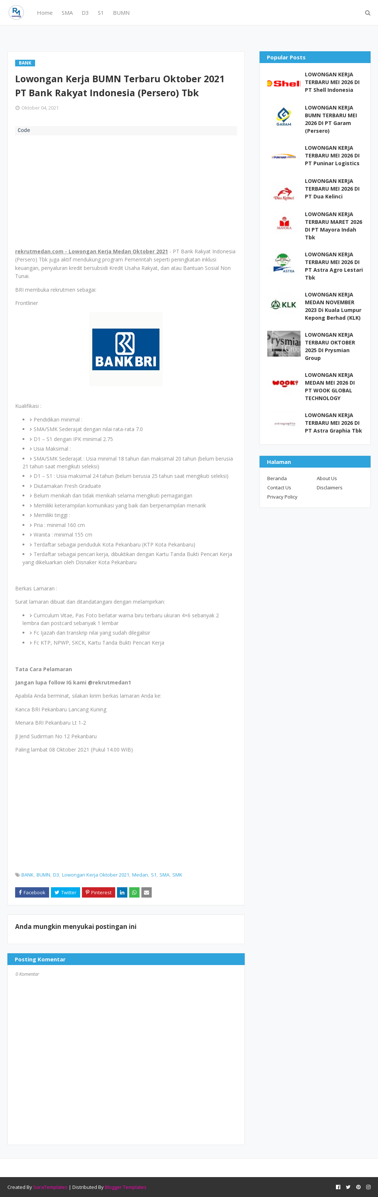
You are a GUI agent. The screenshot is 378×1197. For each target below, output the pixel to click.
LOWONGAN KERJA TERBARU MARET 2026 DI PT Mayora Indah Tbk (333, 226)
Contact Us (279, 487)
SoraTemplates (50, 1187)
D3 (56, 874)
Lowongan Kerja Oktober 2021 (95, 874)
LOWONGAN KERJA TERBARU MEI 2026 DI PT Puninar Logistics (332, 155)
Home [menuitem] (45, 12)
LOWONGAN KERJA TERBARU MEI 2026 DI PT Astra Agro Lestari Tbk (334, 266)
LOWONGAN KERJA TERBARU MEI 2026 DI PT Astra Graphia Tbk (333, 423)
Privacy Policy (282, 496)
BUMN (43, 874)
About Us (327, 478)
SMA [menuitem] (67, 12)
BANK (27, 874)
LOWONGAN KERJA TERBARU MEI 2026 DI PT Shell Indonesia (332, 82)
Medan (140, 874)
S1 (154, 874)
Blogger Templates (126, 1187)
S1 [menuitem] (101, 12)
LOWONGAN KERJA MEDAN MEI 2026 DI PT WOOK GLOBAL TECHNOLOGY (330, 386)
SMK (177, 874)
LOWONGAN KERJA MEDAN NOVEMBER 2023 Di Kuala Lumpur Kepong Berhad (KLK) (333, 306)
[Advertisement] (126, 190)
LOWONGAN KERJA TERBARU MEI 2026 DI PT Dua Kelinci (332, 188)
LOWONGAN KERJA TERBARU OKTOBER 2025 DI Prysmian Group (330, 346)
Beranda (277, 478)
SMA (164, 874)
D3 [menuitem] (85, 12)
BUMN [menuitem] (121, 12)
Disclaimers (330, 487)
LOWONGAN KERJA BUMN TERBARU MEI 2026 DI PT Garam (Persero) (331, 119)
